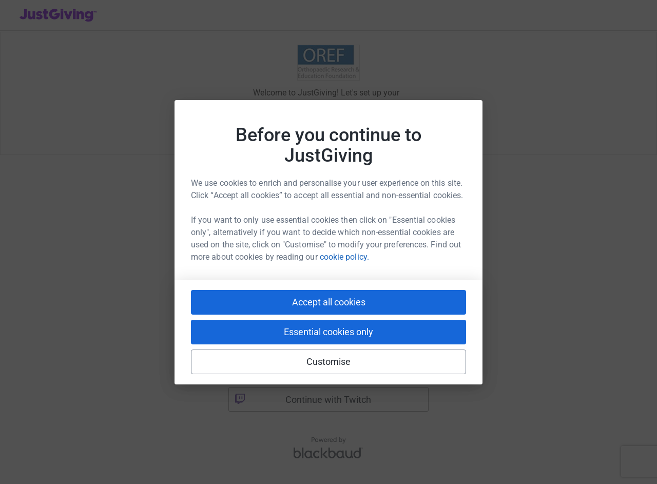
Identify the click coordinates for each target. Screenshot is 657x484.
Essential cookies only (328, 331)
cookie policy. (344, 257)
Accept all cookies (328, 302)
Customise (328, 361)
